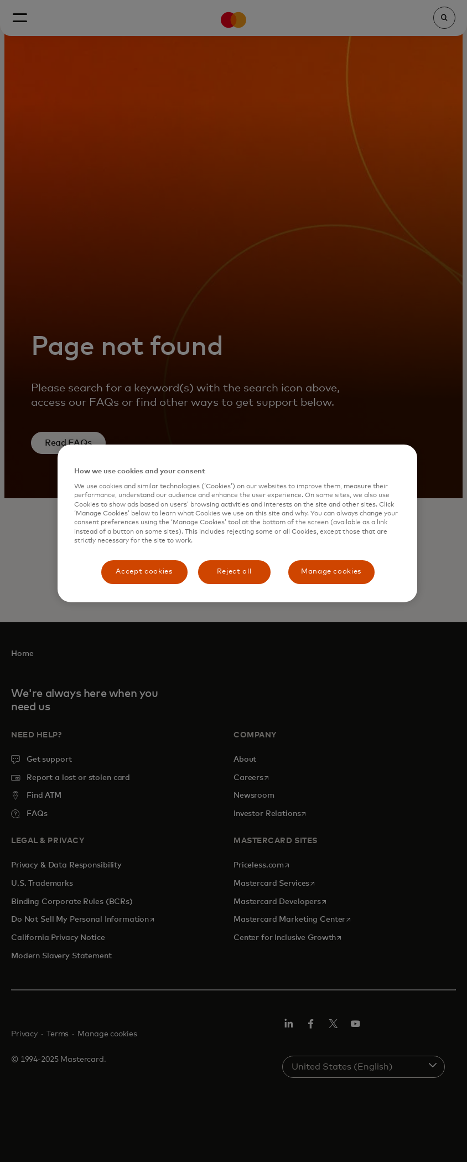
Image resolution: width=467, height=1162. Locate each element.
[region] (237, 523)
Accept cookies (144, 571)
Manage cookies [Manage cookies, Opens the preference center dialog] (331, 571)
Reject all (234, 571)
